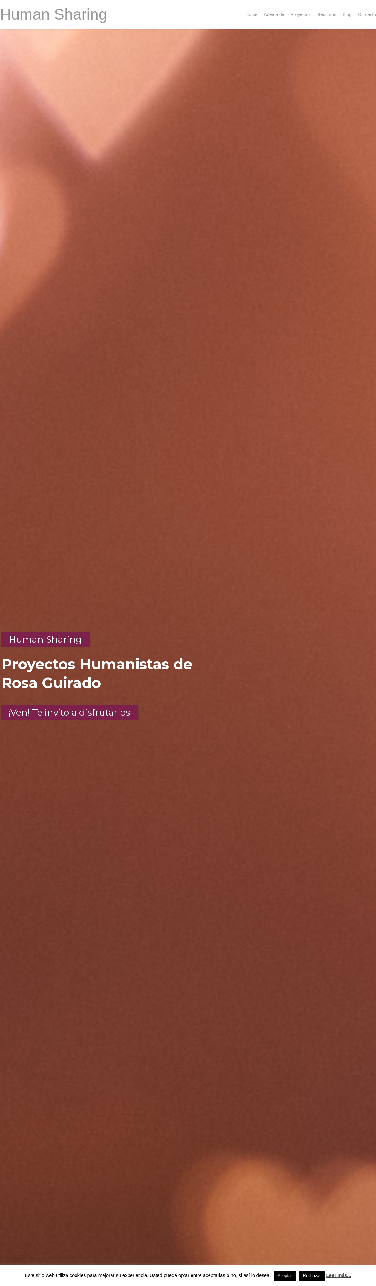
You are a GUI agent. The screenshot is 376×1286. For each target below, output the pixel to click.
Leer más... (338, 1275)
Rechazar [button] (312, 1275)
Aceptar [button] (285, 1275)
